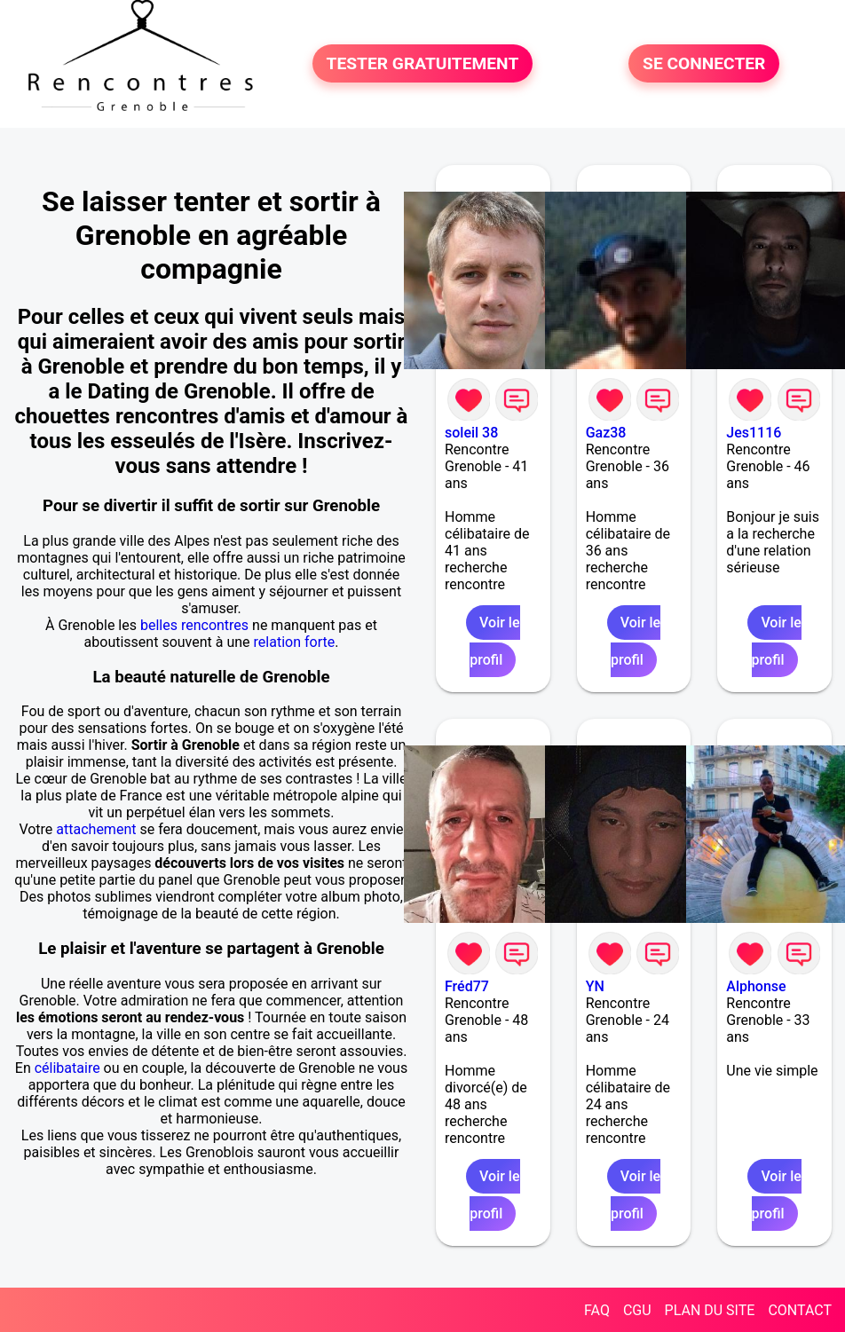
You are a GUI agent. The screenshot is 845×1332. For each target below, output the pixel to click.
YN (595, 986)
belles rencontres (194, 625)
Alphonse (756, 986)
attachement (96, 829)
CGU (637, 1310)
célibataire (67, 1068)
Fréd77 (467, 986)
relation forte (295, 642)
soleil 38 (471, 432)
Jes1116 (753, 432)
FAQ (597, 1310)
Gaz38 (606, 432)
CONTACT (800, 1310)
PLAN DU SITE (710, 1310)
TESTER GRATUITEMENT (423, 63)
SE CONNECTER (704, 63)
